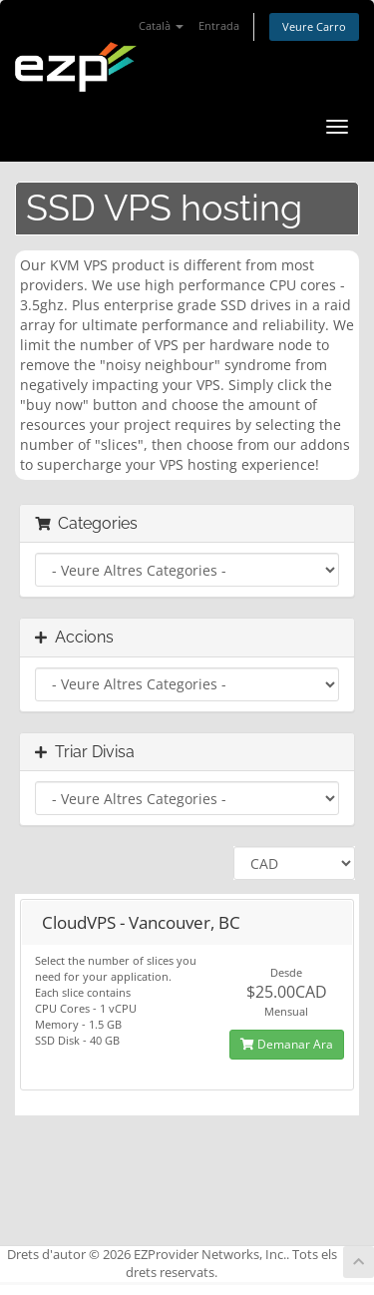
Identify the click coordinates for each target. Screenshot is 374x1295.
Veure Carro (314, 26)
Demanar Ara (286, 1044)
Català (161, 25)
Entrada (218, 25)
